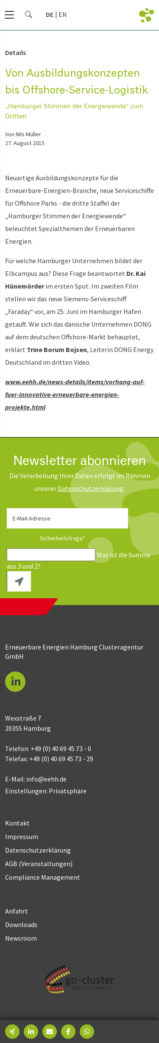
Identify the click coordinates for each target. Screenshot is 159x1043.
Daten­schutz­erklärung (90, 488)
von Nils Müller (23, 134)
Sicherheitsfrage (48, 538)
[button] (15, 681)
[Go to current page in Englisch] (63, 14)
